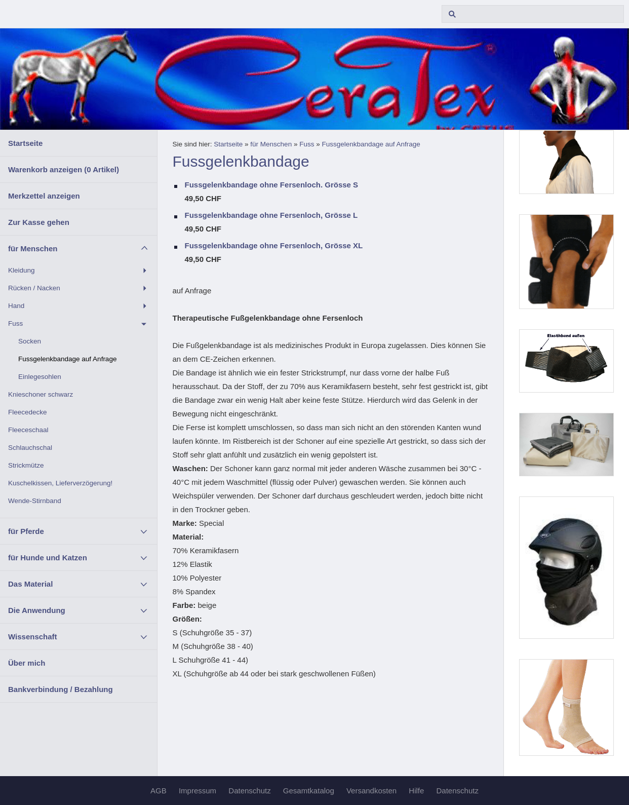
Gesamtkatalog (308, 790)
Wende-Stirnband (34, 501)
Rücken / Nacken (34, 288)
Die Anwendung (36, 610)
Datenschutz (249, 790)
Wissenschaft (32, 636)
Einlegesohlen (39, 376)
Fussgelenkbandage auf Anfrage (67, 359)
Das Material (30, 584)
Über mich (26, 663)
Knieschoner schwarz (40, 394)
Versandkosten (371, 790)
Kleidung (21, 270)
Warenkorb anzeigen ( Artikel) (63, 169)
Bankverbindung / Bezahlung (60, 689)
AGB (158, 790)
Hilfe (416, 790)
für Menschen (33, 248)
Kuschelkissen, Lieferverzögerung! (60, 483)
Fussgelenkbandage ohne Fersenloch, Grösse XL (274, 245)
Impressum (197, 790)
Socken (29, 341)
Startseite (25, 143)
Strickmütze (26, 465)
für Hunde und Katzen (47, 557)
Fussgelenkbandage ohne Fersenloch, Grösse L (271, 215)
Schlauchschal (30, 447)
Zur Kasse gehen (38, 222)
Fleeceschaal (28, 430)
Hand (16, 306)
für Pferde (26, 531)
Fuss (15, 323)
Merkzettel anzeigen (44, 195)
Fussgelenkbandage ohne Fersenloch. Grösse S (272, 184)
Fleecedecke (27, 412)
